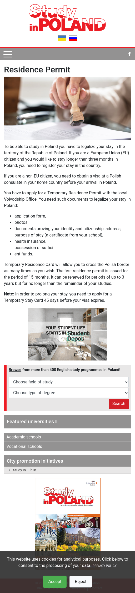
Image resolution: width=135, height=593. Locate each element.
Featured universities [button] (32, 421)
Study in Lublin (24, 470)
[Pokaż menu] (7, 54)
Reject (80, 581)
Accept (54, 581)
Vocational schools (24, 446)
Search (118, 403)
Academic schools (24, 436)
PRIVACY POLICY (104, 566)
